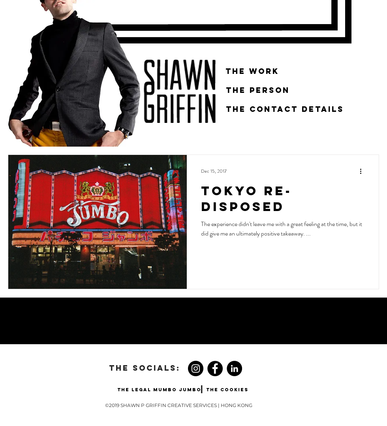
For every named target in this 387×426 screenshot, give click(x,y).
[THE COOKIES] (227, 389)
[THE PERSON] (258, 90)
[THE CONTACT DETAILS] (285, 109)
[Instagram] (195, 368)
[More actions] (363, 171)
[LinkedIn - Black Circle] (234, 368)
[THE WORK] (252, 71)
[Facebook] (215, 368)
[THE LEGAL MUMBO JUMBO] (159, 389)
